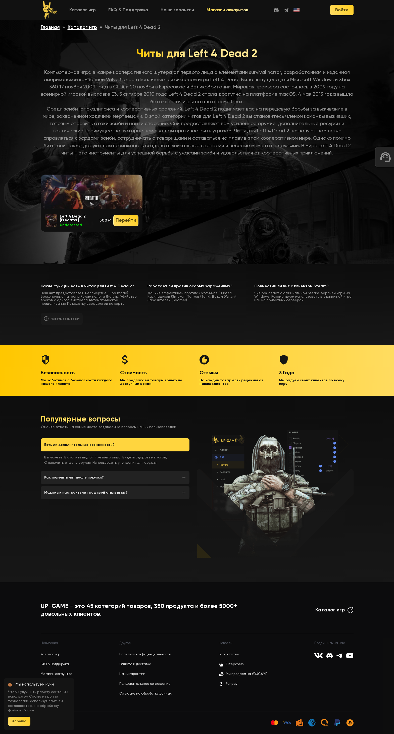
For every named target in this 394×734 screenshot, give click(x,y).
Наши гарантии (177, 10)
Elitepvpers (231, 664)
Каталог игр (82, 10)
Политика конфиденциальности (145, 654)
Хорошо (19, 721)
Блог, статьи (229, 654)
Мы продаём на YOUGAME (246, 674)
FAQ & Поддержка (128, 10)
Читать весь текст (65, 319)
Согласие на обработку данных (145, 693)
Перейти (126, 220)
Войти (341, 10)
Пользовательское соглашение (145, 684)
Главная (50, 27)
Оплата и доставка (135, 664)
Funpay (228, 684)
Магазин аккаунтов (228, 10)
